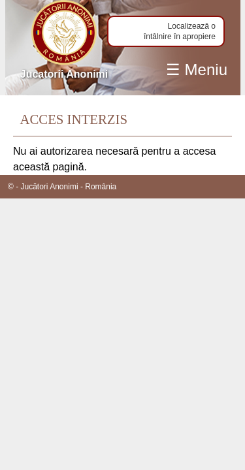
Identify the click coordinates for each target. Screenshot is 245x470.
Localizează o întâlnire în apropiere (180, 31)
